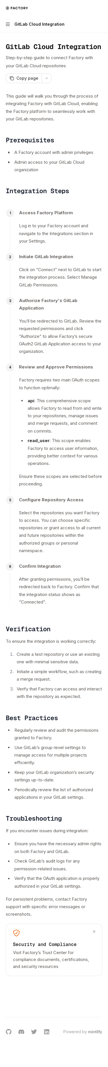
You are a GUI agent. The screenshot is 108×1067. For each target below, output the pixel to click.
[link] (54, 949)
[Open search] (89, 8)
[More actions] (100, 8)
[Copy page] (24, 78)
